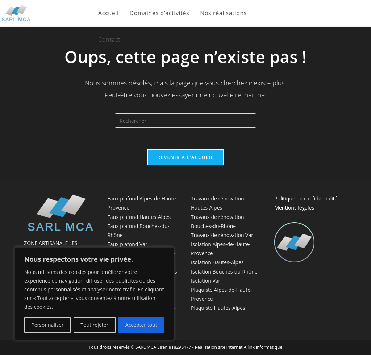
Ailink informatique (263, 347)
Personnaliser (47, 324)
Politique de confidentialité (305, 198)
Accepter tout (141, 324)
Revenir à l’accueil (185, 157)
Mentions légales (294, 207)
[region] (94, 294)
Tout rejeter (94, 324)
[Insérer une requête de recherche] (185, 120)
